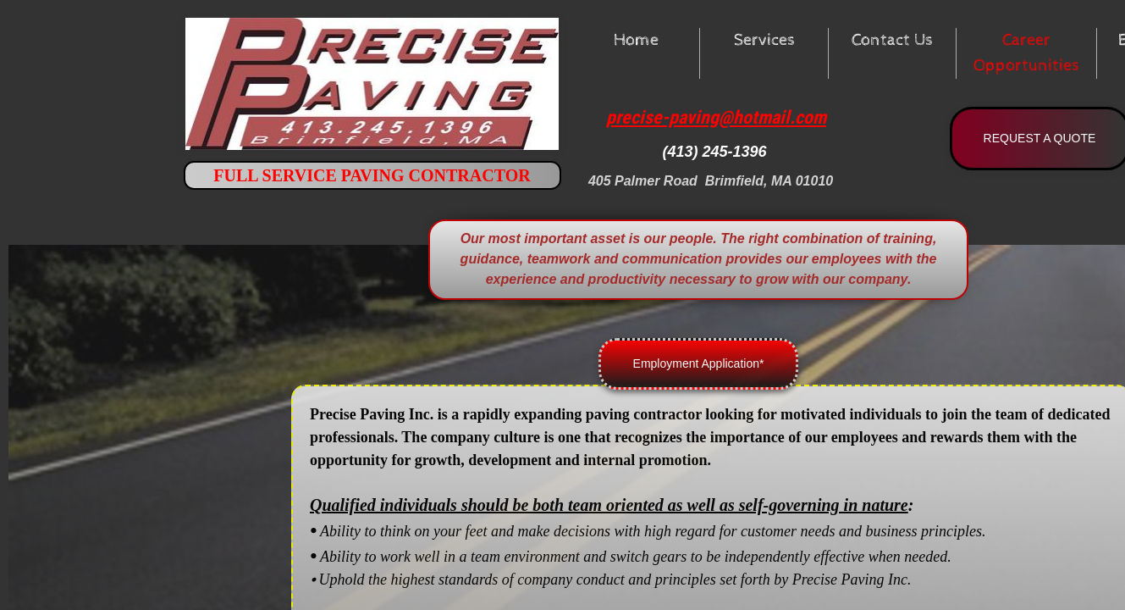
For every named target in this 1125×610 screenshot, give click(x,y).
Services (764, 40)
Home (636, 40)
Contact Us (892, 40)
